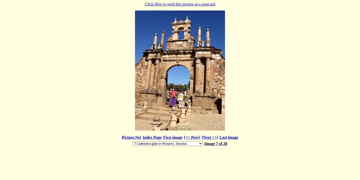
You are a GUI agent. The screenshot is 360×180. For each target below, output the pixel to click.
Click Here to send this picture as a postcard (180, 74)
